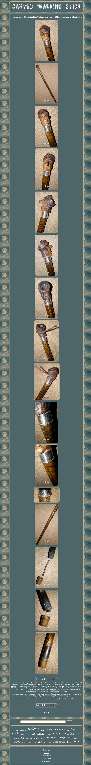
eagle (68, 730)
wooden (69, 733)
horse (23, 734)
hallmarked (38, 742)
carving (29, 738)
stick (15, 733)
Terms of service (46, 761)
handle (40, 733)
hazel (45, 742)
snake (49, 730)
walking (33, 729)
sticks (28, 734)
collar (24, 742)
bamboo (76, 738)
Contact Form (46, 756)
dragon (16, 738)
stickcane (23, 730)
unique (36, 738)
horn (69, 742)
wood (17, 741)
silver (48, 734)
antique (51, 737)
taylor (78, 734)
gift (33, 734)
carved (57, 733)
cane (76, 741)
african (42, 738)
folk (22, 738)
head (69, 737)
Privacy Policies (46, 758)
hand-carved (59, 742)
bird (50, 742)
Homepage (46, 750)
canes (17, 730)
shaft (30, 742)
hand (74, 729)
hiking (43, 730)
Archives (46, 753)
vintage (61, 737)
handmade (59, 729)
